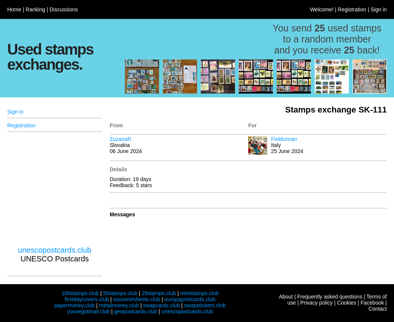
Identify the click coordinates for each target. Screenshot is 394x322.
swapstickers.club (205, 305)
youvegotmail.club (88, 311)
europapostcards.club (189, 299)
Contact (378, 309)
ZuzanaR (120, 139)
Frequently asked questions (329, 297)
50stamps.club (120, 293)
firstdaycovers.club (87, 299)
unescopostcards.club (54, 250)
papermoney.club (74, 305)
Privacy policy (316, 303)
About (286, 297)
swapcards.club (161, 305)
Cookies (346, 303)
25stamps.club (159, 293)
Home (14, 9)
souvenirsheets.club (136, 299)
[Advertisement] (54, 189)
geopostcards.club (136, 311)
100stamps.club (80, 293)
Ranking (35, 9)
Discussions (64, 9)
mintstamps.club (199, 293)
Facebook (372, 303)
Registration (352, 9)
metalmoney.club (119, 305)
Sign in (378, 9)
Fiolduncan (284, 139)
